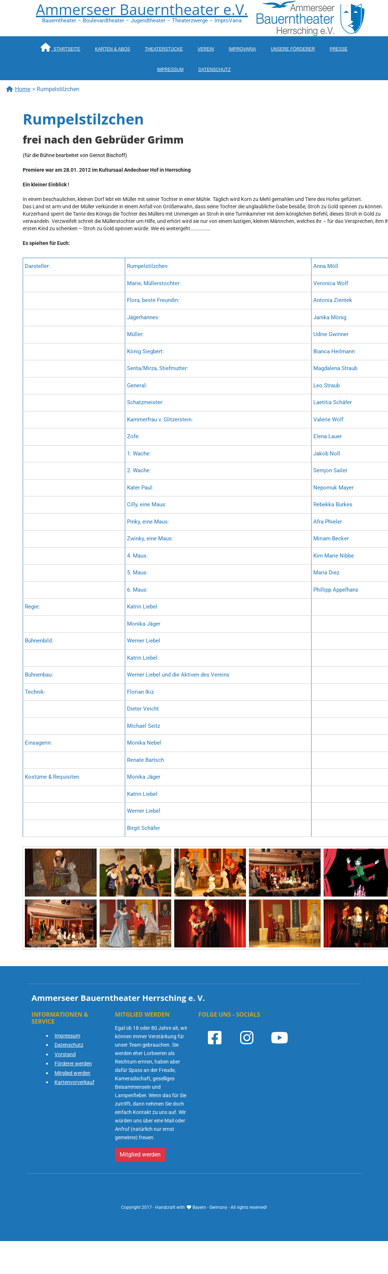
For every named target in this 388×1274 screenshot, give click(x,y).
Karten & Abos (112, 49)
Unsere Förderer (293, 49)
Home (18, 89)
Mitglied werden (72, 1073)
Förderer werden (73, 1063)
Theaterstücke (164, 49)
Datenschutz (214, 69)
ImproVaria (242, 49)
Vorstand (65, 1054)
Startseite (60, 47)
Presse (339, 49)
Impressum (170, 69)
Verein (206, 49)
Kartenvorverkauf (74, 1082)
